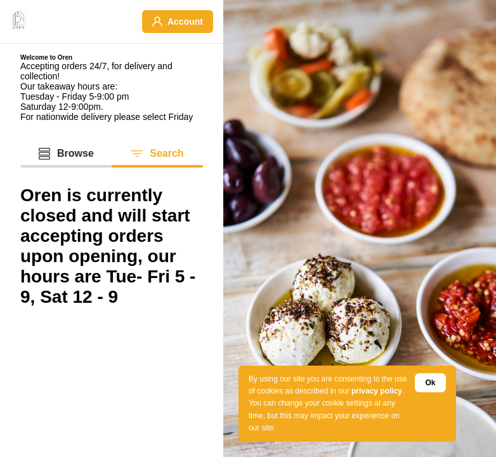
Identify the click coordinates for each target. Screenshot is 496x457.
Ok (430, 382)
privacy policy (376, 391)
